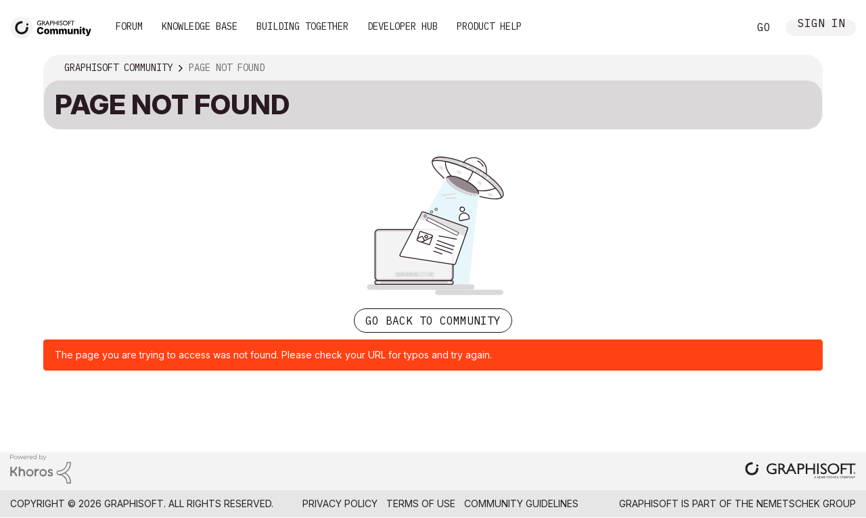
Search (723, 27)
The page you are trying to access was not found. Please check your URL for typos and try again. (273, 354)
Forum (129, 26)
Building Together (302, 26)
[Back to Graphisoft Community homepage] (55, 26)
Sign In (821, 25)
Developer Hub (402, 26)
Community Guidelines (521, 503)
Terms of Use (420, 503)
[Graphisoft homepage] (800, 471)
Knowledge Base (199, 26)
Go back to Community (433, 320)
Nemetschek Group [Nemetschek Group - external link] (806, 503)
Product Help (489, 26)
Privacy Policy (340, 503)
